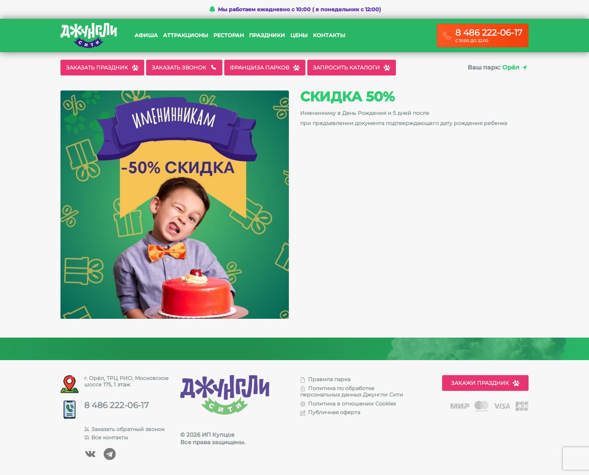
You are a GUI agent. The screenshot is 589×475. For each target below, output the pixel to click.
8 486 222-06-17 (116, 405)
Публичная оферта (330, 412)
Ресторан (228, 35)
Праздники (267, 35)
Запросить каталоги (351, 67)
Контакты (329, 35)
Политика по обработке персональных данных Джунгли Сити (351, 391)
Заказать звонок (184, 67)
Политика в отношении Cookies (348, 403)
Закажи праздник (485, 383)
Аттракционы (185, 35)
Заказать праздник (102, 67)
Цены (299, 35)
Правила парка (325, 379)
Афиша (146, 35)
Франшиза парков (265, 67)
